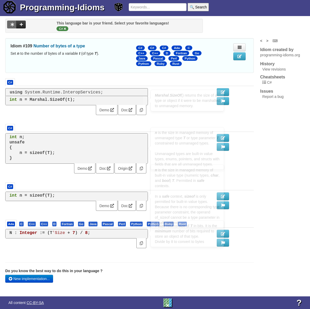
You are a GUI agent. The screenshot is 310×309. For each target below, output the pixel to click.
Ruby (161, 64)
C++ (141, 53)
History (267, 64)
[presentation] (11, 224)
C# (140, 48)
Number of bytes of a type (59, 46)
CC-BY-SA (35, 303)
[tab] (11, 224)
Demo (106, 110)
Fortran (181, 53)
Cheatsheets (272, 77)
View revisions (274, 69)
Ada (177, 48)
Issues (266, 91)
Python (190, 58)
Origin (125, 168)
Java (141, 58)
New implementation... (29, 279)
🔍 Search (198, 7)
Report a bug (273, 96)
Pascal (158, 58)
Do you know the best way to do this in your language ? (53, 271)
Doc (127, 110)
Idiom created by (276, 49)
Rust (175, 64)
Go (197, 53)
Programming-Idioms (62, 7)
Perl (174, 58)
